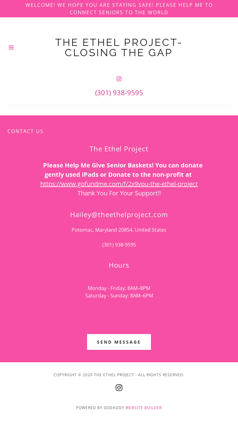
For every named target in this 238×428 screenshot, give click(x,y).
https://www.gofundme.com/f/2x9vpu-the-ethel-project (119, 184)
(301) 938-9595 (119, 92)
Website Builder (144, 407)
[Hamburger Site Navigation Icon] (11, 47)
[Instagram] (119, 78)
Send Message (119, 342)
